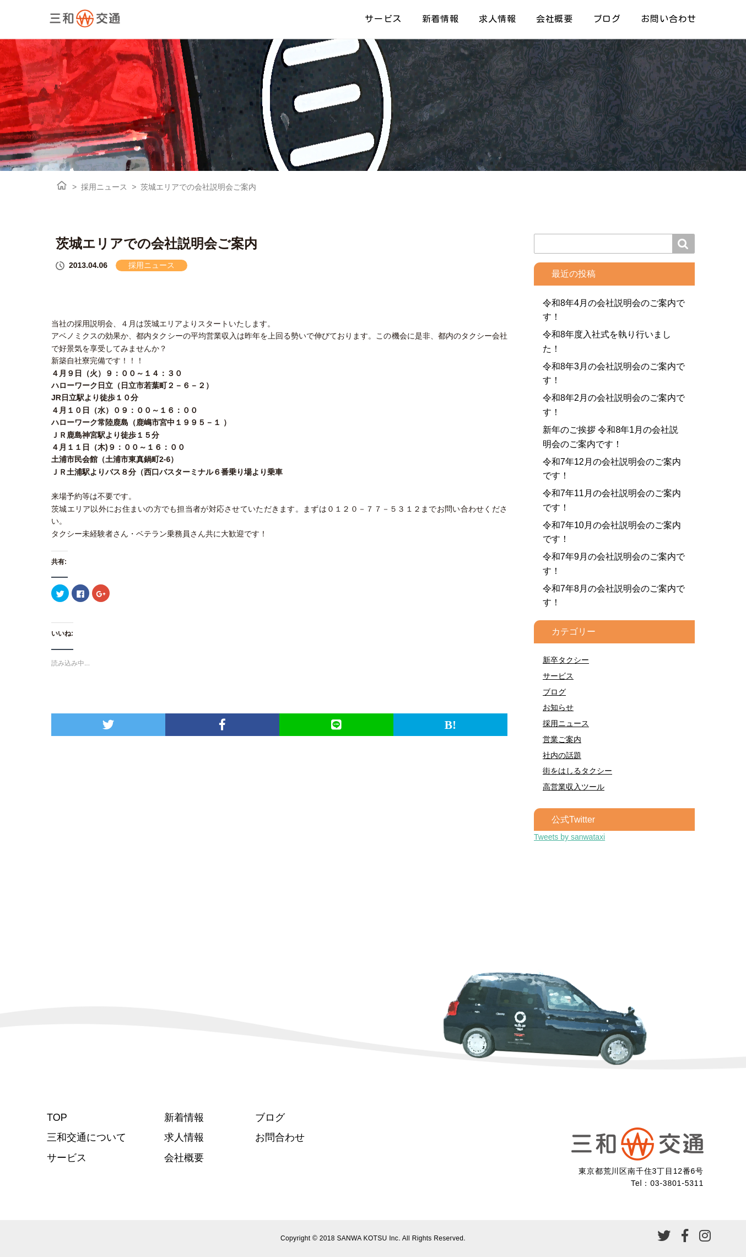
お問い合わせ (668, 18)
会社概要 (554, 18)
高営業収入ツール (573, 786)
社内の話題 (562, 755)
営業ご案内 (562, 739)
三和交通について (86, 1137)
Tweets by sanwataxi (569, 836)
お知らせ (558, 707)
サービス (383, 18)
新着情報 (440, 18)
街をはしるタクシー (577, 770)
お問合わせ (280, 1137)
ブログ (607, 18)
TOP (57, 1117)
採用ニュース (104, 186)
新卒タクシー (566, 660)
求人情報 (497, 18)
